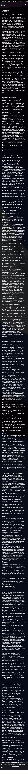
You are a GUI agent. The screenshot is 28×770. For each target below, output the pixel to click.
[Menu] (25, 4)
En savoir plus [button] (15, 766)
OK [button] (2, 768)
